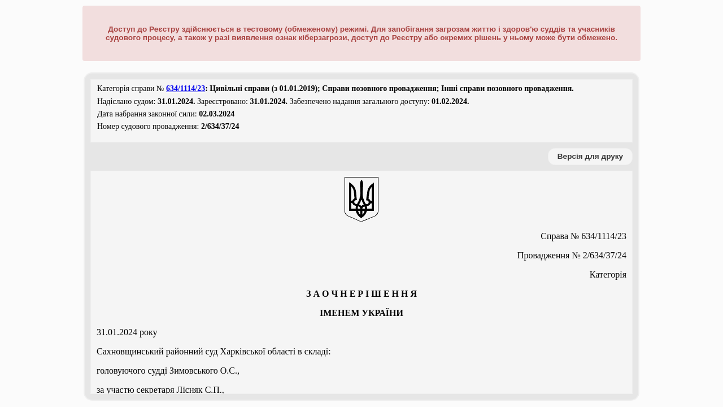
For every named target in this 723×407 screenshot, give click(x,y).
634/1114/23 (185, 88)
